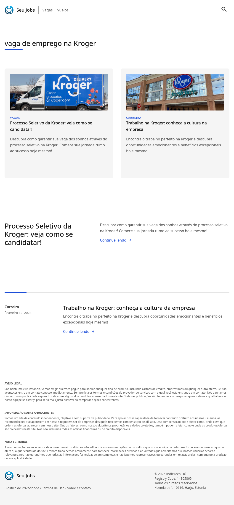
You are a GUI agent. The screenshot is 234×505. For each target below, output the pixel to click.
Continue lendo (116, 240)
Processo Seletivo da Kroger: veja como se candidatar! (39, 234)
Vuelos (63, 10)
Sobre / (73, 488)
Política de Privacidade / (23, 488)
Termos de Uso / (54, 488)
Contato (85, 488)
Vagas (47, 10)
